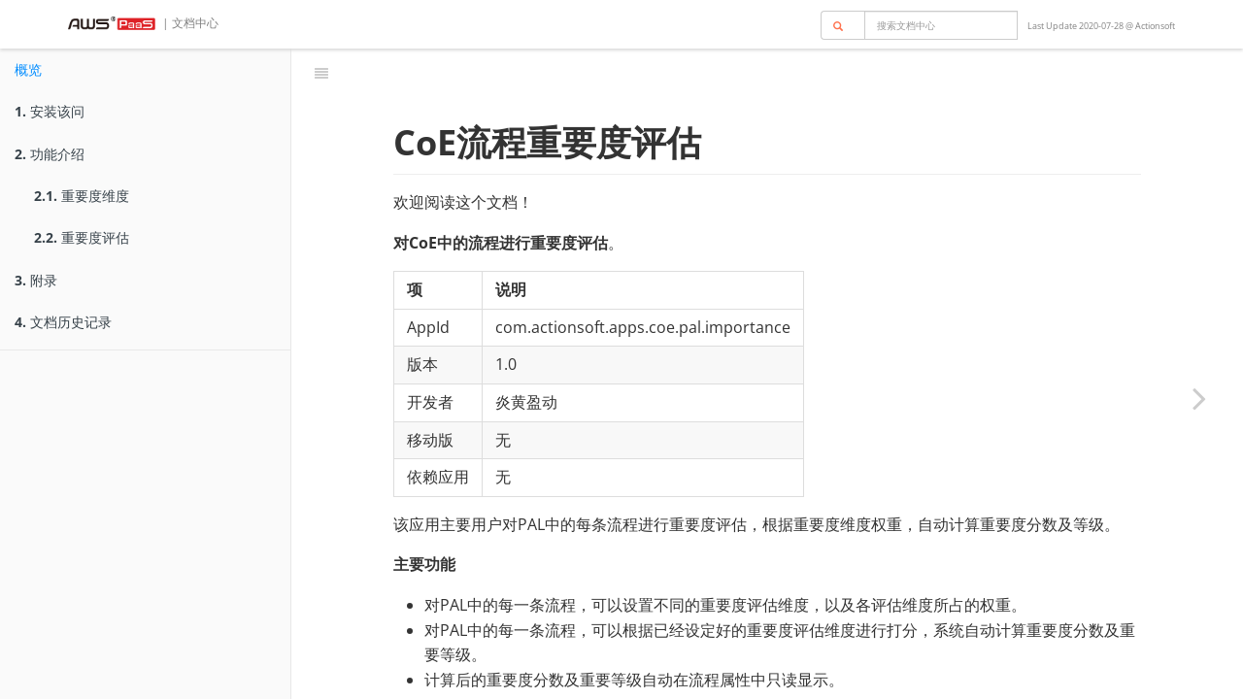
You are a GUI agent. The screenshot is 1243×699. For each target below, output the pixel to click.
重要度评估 (81, 237)
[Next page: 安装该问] (1199, 398)
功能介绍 (49, 154)
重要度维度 (81, 195)
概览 (28, 69)
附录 (36, 280)
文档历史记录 (63, 322)
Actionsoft (1155, 25)
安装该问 (49, 111)
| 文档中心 (188, 23)
